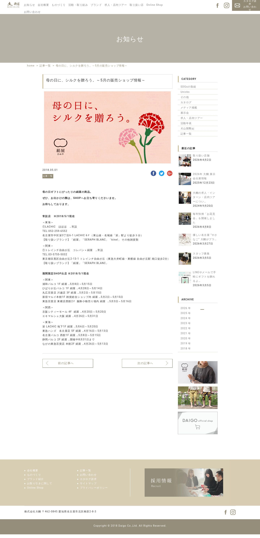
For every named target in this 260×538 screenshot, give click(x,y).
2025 (184, 313)
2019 (184, 343)
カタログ (186, 102)
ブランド (96, 4)
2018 (184, 348)
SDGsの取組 (188, 86)
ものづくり (59, 4)
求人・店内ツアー (116, 4)
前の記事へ (66, 363)
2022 (184, 328)
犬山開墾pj (187, 128)
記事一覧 (186, 133)
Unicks (185, 91)
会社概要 (43, 4)
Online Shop (154, 4)
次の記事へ (145, 363)
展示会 (185, 112)
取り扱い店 (137, 4)
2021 (184, 333)
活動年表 (186, 123)
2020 (184, 338)
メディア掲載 (189, 107)
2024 (184, 318)
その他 (185, 97)
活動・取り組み (78, 4)
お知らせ (29, 4)
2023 (184, 323)
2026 (184, 308)
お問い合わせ (32, 11)
